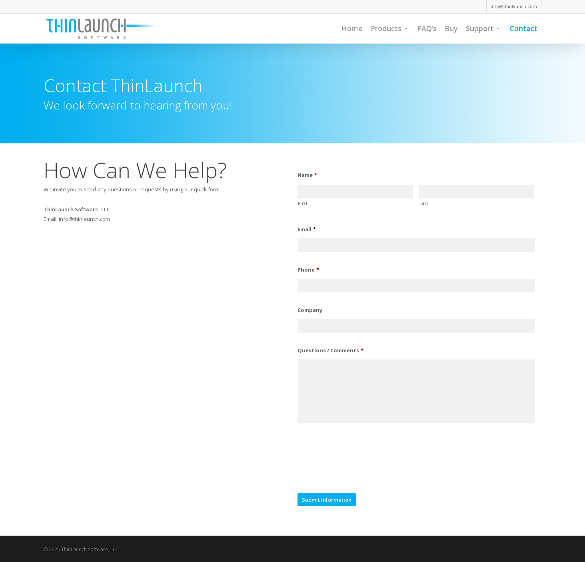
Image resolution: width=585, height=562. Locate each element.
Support (483, 28)
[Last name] (476, 192)
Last (424, 203)
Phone (308, 269)
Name (307, 175)
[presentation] (358, 465)
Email (306, 229)
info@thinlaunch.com (514, 6)
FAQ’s (427, 28)
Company (309, 310)
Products (390, 28)
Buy (451, 28)
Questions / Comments (330, 350)
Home (352, 28)
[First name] (355, 192)
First (302, 203)
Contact (523, 28)
